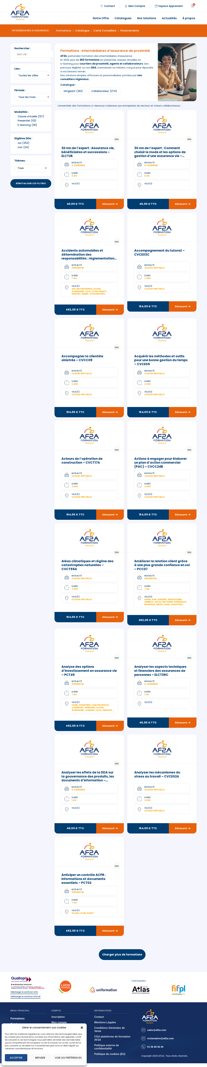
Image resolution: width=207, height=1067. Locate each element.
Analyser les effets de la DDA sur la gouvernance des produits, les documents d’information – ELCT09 (87, 780)
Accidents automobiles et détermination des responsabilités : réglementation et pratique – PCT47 (87, 257)
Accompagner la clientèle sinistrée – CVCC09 (82, 359)
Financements (129, 30)
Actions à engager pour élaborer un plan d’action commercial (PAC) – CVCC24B (160, 463)
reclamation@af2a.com (160, 1042)
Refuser (40, 1057)
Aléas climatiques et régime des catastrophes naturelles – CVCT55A (87, 566)
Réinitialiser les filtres (31, 183)
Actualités (170, 18)
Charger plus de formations (122, 957)
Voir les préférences (68, 1057)
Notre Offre (101, 18)
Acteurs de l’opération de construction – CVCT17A (82, 461)
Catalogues (123, 18)
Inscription (58, 1020)
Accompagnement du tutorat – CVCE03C (159, 253)
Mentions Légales (105, 1026)
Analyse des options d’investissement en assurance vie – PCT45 (89, 672)
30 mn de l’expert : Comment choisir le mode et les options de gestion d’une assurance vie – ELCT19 (160, 154)
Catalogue (82, 30)
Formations (63, 30)
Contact (99, 1020)
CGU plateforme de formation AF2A (112, 1042)
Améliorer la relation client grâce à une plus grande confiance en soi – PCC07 (162, 566)
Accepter (16, 1057)
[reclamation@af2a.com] (143, 1042)
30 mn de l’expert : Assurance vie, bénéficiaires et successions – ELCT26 (87, 152)
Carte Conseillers (104, 30)
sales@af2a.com (156, 1033)
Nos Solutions (147, 18)
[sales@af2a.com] (143, 1034)
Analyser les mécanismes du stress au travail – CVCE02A (157, 776)
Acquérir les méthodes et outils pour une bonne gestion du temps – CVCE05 (161, 361)
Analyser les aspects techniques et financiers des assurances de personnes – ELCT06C (160, 672)
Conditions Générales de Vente (109, 1033)
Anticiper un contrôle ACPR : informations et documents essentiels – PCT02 (83, 881)
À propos (189, 18)
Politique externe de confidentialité (106, 1051)
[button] (81, 1027)
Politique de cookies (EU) (109, 1057)
